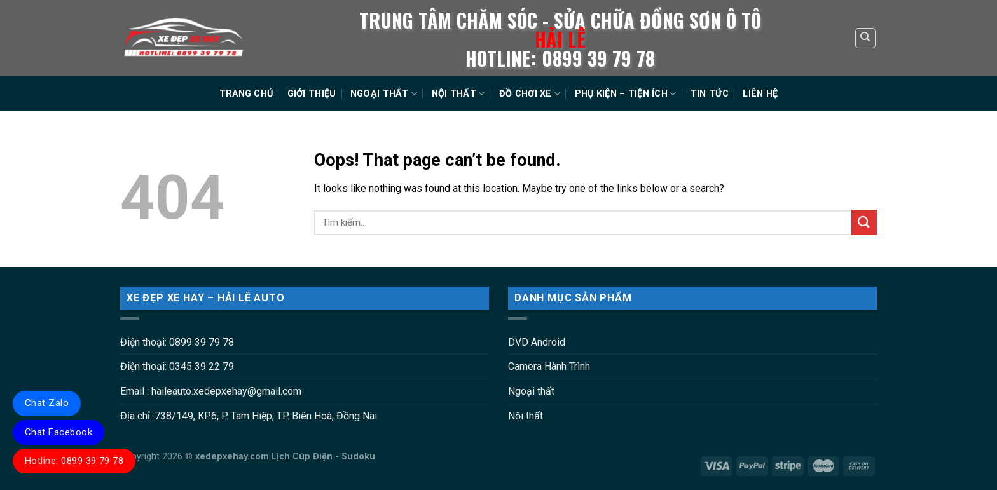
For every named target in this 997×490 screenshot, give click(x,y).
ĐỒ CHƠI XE (529, 94)
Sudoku (358, 456)
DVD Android (536, 342)
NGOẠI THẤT (383, 94)
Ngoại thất (531, 391)
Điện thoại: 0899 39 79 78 (177, 342)
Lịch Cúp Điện (302, 456)
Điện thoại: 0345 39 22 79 (177, 366)
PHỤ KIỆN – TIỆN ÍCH (626, 94)
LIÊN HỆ (760, 93)
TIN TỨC (710, 93)
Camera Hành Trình (549, 366)
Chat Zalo (47, 403)
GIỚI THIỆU (311, 93)
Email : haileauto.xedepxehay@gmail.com (210, 391)
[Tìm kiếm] (865, 38)
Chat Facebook (58, 432)
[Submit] (864, 222)
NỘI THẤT (458, 94)
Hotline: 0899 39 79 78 (74, 460)
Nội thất (525, 416)
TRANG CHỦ (246, 93)
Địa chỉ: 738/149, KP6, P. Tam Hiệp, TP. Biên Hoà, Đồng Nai (248, 416)
